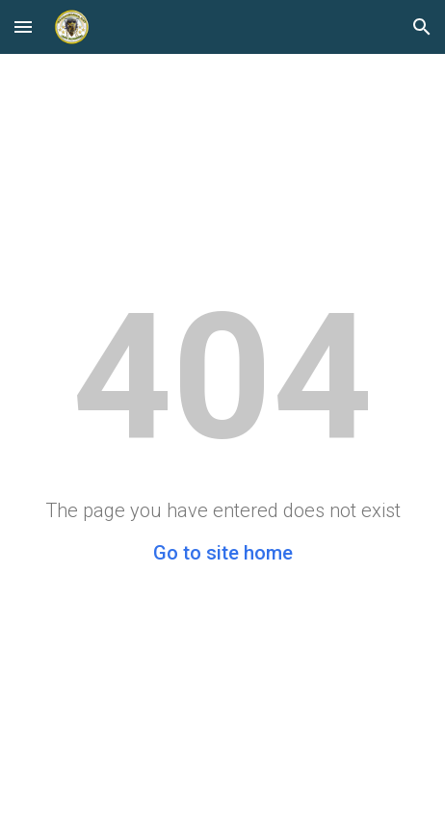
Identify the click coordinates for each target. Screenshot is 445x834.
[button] (23, 26)
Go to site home (223, 552)
